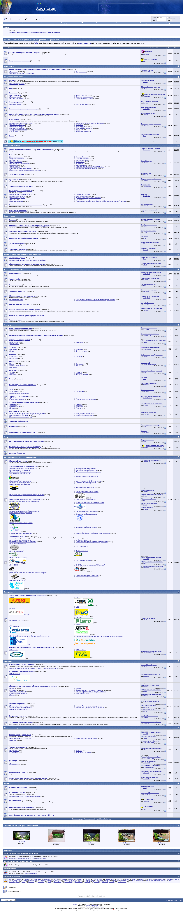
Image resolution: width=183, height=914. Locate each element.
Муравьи (78, 365)
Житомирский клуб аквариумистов (87, 476)
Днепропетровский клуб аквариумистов (88, 472)
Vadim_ (145, 691)
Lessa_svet (146, 762)
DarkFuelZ (99, 880)
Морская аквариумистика (13, 269)
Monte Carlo (149, 880)
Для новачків (9, 66)
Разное (78, 130)
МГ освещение (15, 97)
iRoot (80, 880)
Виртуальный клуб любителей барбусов (23, 542)
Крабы (78, 199)
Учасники (99, 23)
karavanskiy (146, 778)
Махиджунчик (147, 335)
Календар (119, 23)
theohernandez (122, 882)
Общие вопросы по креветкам (20, 194)
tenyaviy (88, 879)
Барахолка (8, 661)
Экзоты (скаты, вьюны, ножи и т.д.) (21, 168)
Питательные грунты (82, 104)
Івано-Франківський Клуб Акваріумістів (88, 481)
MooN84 (73, 880)
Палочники (13, 367)
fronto (170, 880)
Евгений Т (142, 879)
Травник (145, 447)
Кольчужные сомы (82, 160)
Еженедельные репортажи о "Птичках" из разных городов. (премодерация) (34, 668)
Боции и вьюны (15, 167)
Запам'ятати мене (173, 18)
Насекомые (79, 406)
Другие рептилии (81, 351)
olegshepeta (89, 880)
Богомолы (79, 373)
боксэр (145, 496)
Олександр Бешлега (149, 742)
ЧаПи (82, 23)
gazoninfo (146, 676)
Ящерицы (79, 349)
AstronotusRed (159, 879)
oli (44, 879)
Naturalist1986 (147, 186)
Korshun (145, 162)
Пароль (154, 20)
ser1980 (145, 509)
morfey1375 (146, 298)
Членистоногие (15, 406)
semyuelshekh (147, 349)
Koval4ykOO (146, 96)
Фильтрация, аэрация (17, 126)
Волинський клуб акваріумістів (20, 470)
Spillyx (150, 879)
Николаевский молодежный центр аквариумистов (26, 499)
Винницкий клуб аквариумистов (86, 468)
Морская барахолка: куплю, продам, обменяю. (91, 692)
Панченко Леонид (148, 652)
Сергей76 (146, 707)
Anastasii (145, 356)
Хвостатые (13, 356)
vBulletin (75, 904)
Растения (79, 408)
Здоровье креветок (16, 201)
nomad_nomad (16, 880)
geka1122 (146, 559)
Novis (25, 880)
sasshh (56, 879)
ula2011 (115, 880)
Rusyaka (63, 879)
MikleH (71, 879)
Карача (145, 738)
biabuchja (146, 54)
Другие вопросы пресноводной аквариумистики (22, 254)
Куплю (12, 688)
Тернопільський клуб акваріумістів (87, 511)
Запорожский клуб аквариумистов (21, 481)
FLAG (145, 702)
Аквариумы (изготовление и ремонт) (22, 123)
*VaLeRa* (146, 773)
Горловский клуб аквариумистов (20, 472)
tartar (23, 882)
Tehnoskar (31, 882)
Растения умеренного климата (85, 399)
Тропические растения (17, 399)
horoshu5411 (68, 882)
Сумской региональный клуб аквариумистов (24, 511)
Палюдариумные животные (84, 413)
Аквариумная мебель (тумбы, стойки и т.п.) (90, 123)
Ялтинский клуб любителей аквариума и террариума (93, 533)
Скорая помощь (81, 72)
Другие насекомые (82, 374)
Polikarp (145, 114)
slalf (144, 61)
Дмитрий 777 (125, 880)
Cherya (96, 879)
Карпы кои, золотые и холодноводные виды (90, 167)
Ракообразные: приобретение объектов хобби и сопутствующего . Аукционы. (101, 201)
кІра (144, 211)
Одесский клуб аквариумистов (85, 499)
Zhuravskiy (12, 882)
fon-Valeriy (12, 858)
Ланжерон (146, 567)
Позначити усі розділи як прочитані (83, 819)
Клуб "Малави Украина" (83, 560)
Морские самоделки (16, 300)
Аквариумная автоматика (18, 130)
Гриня (33, 858)
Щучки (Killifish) (81, 165)
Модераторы (14, 751)
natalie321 (146, 220)
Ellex (144, 441)
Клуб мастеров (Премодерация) (20, 540)
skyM (49, 882)
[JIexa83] (49, 880)
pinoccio (145, 405)
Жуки (12, 373)
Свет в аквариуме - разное (84, 98)
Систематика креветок (83, 194)
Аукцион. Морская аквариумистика (21, 707)
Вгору (180, 900)
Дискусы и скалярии (16, 157)
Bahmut (145, 695)
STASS (145, 226)
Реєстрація (64, 23)
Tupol (144, 136)
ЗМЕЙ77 (145, 88)
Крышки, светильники (17, 98)
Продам (78, 688)
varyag (177, 879)
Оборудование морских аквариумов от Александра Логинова (95, 300)
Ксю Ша (169, 879)
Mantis (66, 880)
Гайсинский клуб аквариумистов (86, 470)
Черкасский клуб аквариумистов (86, 527)
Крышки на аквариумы (17, 125)
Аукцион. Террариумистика (19, 709)
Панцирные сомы (16, 162)
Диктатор (38, 858)
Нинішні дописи (145, 23)
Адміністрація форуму (104, 819)
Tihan (144, 238)
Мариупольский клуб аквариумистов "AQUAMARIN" (27, 495)
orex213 (107, 880)
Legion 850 (146, 109)
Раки (11, 199)
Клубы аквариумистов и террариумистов (20, 457)
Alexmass (146, 801)
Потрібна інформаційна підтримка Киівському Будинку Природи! (34, 32)
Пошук (168, 23)
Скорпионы (79, 364)
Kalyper (145, 82)
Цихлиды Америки (82, 157)
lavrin (144, 563)
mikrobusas (18, 879)
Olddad (145, 666)
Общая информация (11, 728)
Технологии (14, 131)
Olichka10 (105, 882)
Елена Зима (57, 882)
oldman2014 (19, 858)
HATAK (145, 232)
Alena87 (163, 880)
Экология (13, 740)
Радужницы (79, 163)
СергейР (145, 250)
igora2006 (79, 879)
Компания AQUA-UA (16, 620)
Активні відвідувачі (10, 853)
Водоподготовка (81, 126)
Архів (175, 900)
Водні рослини (9, 216)
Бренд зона (8, 592)
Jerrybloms (157, 880)
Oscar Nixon (146, 150)
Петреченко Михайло (31, 873)
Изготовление (14, 344)
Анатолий (146, 291)
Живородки (14, 165)
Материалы (79, 342)
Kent (144, 285)
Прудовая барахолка (82, 693)
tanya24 (145, 733)
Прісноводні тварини (12, 145)
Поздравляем (14, 764)
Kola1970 (27, 879)
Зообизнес (13, 752)
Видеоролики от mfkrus (83, 752)
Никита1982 (33, 880)
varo (144, 372)
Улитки (12, 408)
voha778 (28, 858)
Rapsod (145, 174)
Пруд (6, 437)
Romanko (146, 329)
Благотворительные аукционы (20, 706)
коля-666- (111, 882)
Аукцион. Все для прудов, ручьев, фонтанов (90, 707)
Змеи (12, 351)
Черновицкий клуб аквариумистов (21, 533)
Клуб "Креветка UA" (82, 546)
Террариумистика (10, 325)
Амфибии (79, 405)
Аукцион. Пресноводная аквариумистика (89, 706)
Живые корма (14, 392)
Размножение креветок (17, 198)
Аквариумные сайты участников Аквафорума (25, 796)
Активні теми (18, 23)
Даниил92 (96, 882)
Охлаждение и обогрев (17, 128)
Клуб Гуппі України (82, 540)
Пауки (12, 364)
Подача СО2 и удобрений (84, 128)
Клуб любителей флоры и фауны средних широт (91, 542)
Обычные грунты (15, 104)
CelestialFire (146, 461)
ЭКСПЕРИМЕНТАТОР (149, 364)
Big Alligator (146, 196)
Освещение (79, 125)
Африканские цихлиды (17, 158)
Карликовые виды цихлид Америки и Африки (25, 170)
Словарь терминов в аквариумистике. (22, 73)
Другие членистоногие (17, 365)
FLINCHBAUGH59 (137, 880)
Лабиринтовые (15, 160)
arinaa (112, 879)
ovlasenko (146, 304)
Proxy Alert (89, 907)
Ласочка (107, 879)
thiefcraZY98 (146, 71)
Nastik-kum (78, 882)
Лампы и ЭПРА (81, 95)
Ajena (17, 882)
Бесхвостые (14, 358)
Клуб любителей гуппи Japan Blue (87, 576)
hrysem (145, 504)
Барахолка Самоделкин (83, 131)
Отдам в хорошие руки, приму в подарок (89, 690)
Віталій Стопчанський (92, 905)
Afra (144, 500)
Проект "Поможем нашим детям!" (86, 738)
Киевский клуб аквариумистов (20, 483)
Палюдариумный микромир (85, 415)
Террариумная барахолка (18, 693)
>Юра (145, 711)
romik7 (134, 879)
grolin (100, 879)
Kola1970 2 (36, 879)
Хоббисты (79, 751)
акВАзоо (145, 686)
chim (10, 879)
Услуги (12, 695)
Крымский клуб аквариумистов (86, 483)
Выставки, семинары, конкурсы (20, 738)
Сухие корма (80, 392)
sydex (126, 879)
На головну (169, 900)
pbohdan (145, 180)
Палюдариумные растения (19, 415)
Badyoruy (146, 103)
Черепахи (13, 349)
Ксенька (47, 879)
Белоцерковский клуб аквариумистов (22, 468)
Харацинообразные (82, 158)
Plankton (145, 491)
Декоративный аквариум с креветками (88, 198)
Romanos (58, 880)
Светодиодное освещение (84, 97)
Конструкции (14, 342)
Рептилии (13, 405)
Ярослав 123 (147, 794)
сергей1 (145, 279)
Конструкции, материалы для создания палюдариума (27, 413)
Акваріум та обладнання (13, 77)
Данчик (120, 879)
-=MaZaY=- (41, 882)
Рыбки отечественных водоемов (86, 168)
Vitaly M (87, 882)
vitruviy (145, 788)
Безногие (79, 356)
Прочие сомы (80, 162)
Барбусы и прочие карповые (19, 163)
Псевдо (154, 17)
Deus (144, 259)
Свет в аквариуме (16, 95)
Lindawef (43, 880)
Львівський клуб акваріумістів (85, 487)
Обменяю (13, 690)
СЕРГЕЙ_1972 (147, 397)
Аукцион (43, 23)
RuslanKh (146, 723)
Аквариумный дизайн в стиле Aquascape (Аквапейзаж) (28, 260)
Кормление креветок (82, 196)
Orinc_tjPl (146, 414)
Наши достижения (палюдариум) (21, 417)
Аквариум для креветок (17, 196)
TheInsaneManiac (99, 907)
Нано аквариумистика (17, 84)
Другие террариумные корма (19, 393)
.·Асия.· (145, 342)
